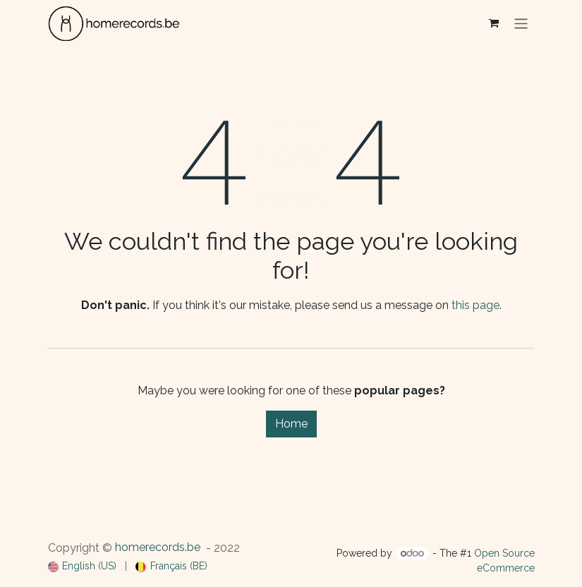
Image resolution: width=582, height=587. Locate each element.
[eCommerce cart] (493, 23)
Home (291, 423)
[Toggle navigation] (521, 23)
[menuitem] (82, 566)
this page (475, 305)
